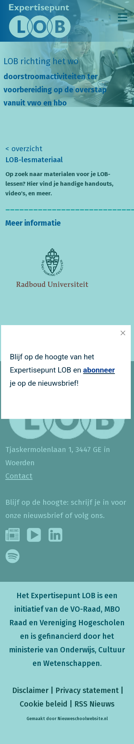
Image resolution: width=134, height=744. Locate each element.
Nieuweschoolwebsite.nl (83, 718)
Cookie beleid (44, 704)
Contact (19, 476)
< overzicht (24, 148)
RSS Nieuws (94, 704)
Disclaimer (29, 690)
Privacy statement (87, 690)
